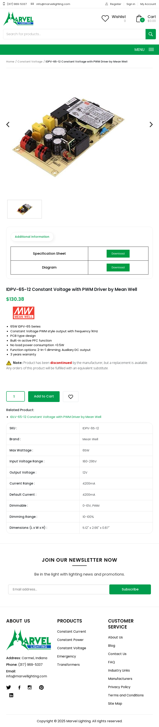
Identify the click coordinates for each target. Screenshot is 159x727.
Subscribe (130, 589)
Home (10, 62)
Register (115, 4)
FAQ (111, 662)
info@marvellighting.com (53, 4)
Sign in (130, 4)
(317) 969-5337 (17, 4)
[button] (70, 396)
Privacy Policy (119, 687)
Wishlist (119, 16)
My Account (148, 4)
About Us (115, 637)
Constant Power (70, 639)
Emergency (66, 656)
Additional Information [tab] (32, 237)
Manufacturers (120, 678)
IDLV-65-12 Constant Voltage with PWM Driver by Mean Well (55, 417)
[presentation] (7, 125)
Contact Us (117, 653)
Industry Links (119, 670)
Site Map (115, 703)
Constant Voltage (29, 62)
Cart (152, 16)
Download (118, 253)
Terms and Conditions (126, 695)
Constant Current (71, 631)
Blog (111, 645)
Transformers (68, 664)
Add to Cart (44, 396)
